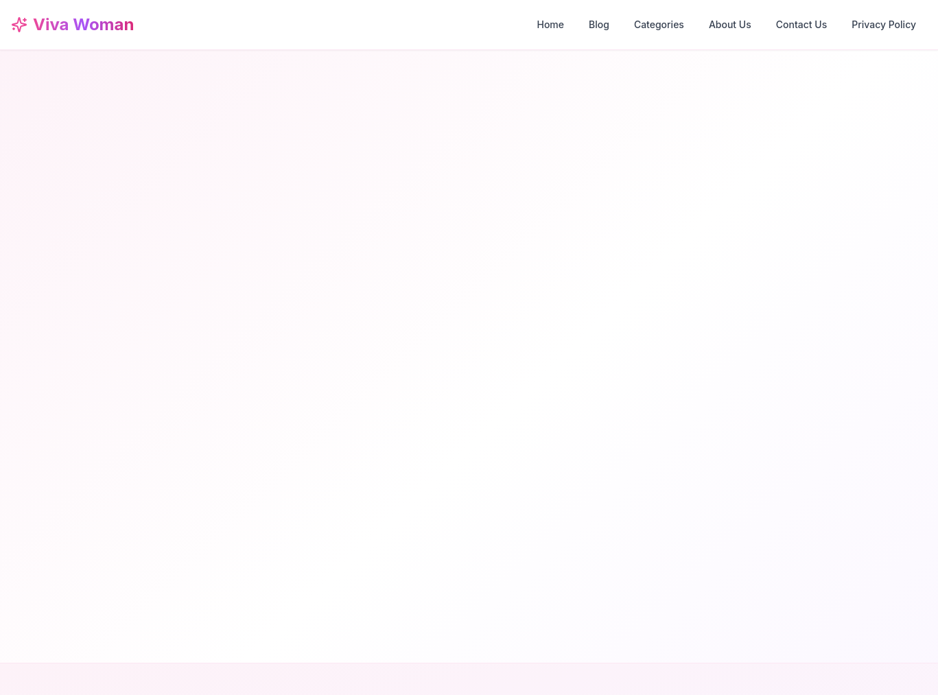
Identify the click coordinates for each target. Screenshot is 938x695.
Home (550, 24)
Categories (659, 24)
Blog (599, 24)
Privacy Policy (884, 24)
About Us (730, 24)
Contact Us (801, 24)
